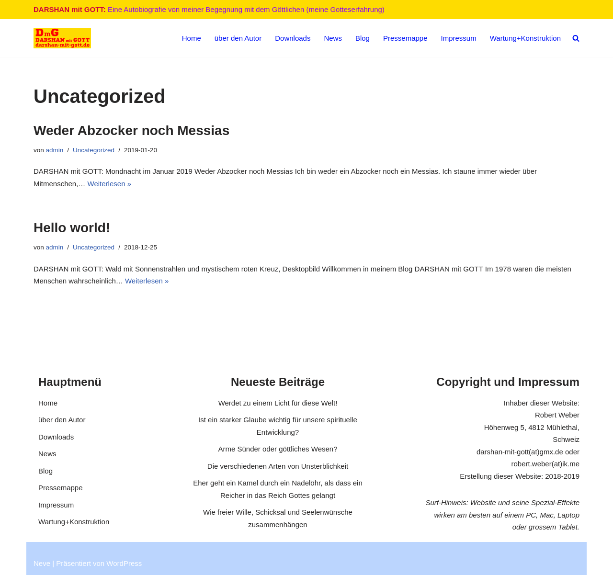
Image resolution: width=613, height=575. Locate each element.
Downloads (292, 38)
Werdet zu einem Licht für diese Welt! (278, 403)
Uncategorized (93, 150)
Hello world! (72, 227)
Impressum (459, 38)
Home (191, 38)
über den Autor (238, 38)
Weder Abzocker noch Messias (131, 130)
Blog (362, 38)
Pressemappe (405, 38)
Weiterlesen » (109, 184)
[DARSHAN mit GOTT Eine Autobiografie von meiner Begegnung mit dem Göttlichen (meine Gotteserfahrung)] (62, 38)
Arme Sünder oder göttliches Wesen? (277, 449)
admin (55, 150)
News (333, 38)
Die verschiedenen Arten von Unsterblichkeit (277, 466)
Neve (42, 563)
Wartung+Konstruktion (525, 38)
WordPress (124, 563)
